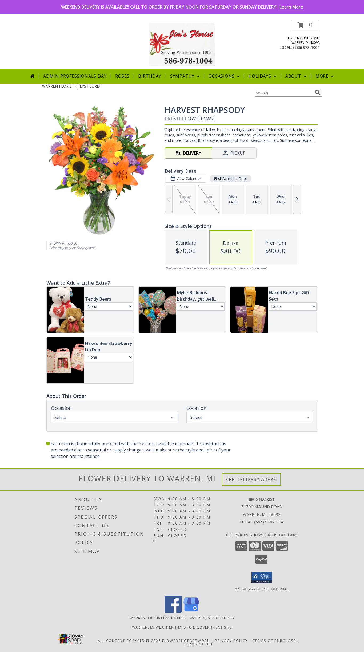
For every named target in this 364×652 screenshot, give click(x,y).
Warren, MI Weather (153, 626)
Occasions (225, 76)
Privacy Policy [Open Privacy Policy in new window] (231, 640)
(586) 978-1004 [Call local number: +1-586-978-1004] (306, 47)
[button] (305, 25)
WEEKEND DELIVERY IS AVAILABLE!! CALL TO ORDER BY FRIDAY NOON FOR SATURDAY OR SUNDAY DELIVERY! (182, 7)
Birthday (149, 76)
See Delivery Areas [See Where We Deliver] (251, 479)
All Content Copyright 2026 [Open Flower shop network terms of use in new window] (129, 640)
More (325, 76)
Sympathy (185, 76)
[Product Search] (283, 92)
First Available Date (230, 178)
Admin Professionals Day (74, 76)
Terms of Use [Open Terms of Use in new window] (199, 643)
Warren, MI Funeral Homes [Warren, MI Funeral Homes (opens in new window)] (157, 617)
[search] (317, 92)
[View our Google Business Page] (191, 611)
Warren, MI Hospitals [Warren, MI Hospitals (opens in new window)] (212, 617)
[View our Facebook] (173, 611)
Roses (122, 76)
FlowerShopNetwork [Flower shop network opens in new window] (186, 640)
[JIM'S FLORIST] (182, 44)
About (296, 76)
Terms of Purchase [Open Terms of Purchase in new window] (274, 640)
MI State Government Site (205, 626)
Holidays (263, 76)
